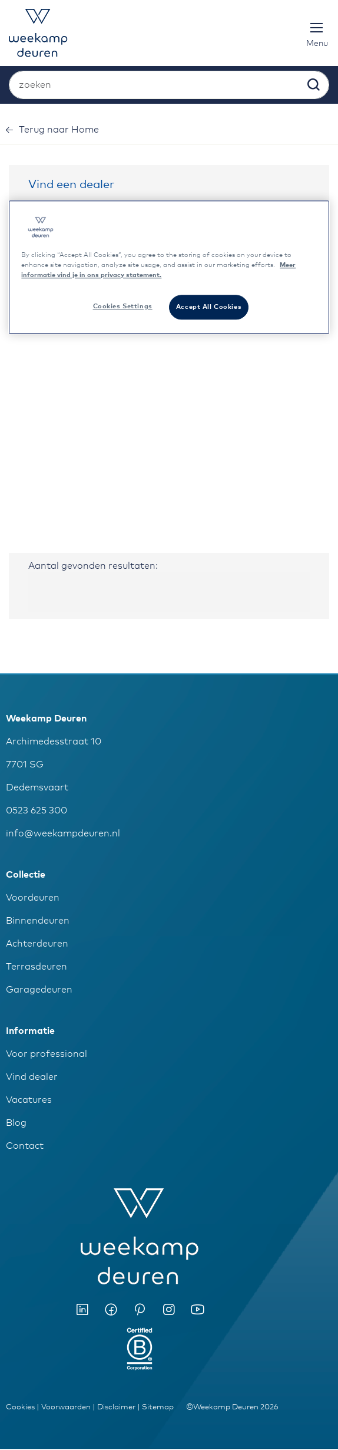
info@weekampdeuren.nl (63, 833)
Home (59, 129)
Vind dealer (32, 1077)
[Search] (313, 87)
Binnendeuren (37, 920)
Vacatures (29, 1100)
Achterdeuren (37, 943)
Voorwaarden (66, 1407)
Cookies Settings (123, 307)
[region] (168, 267)
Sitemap (158, 1407)
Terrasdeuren (36, 966)
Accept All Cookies (208, 307)
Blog (16, 1123)
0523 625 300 (36, 810)
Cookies (20, 1407)
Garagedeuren (39, 989)
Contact (25, 1146)
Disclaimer (116, 1407)
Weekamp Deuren (46, 718)
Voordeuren (32, 897)
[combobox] (169, 85)
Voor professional (46, 1054)
